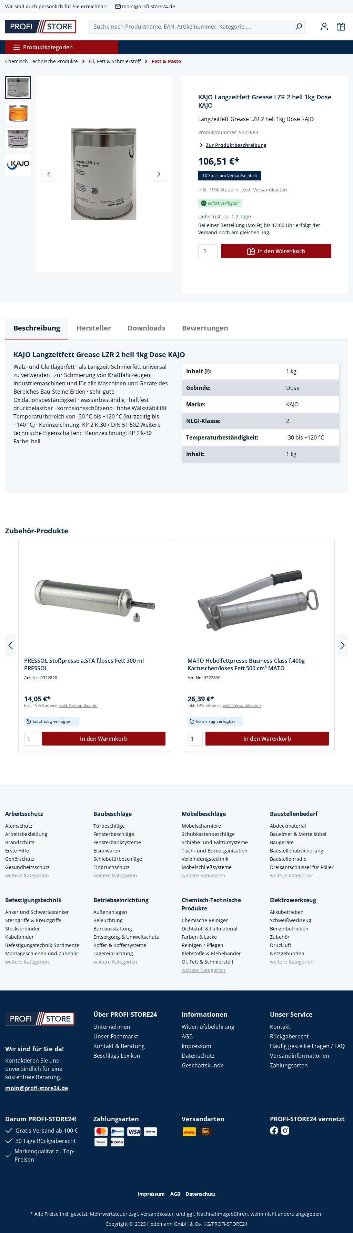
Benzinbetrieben (289, 928)
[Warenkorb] (341, 26)
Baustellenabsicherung (296, 850)
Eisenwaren (106, 850)
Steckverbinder (22, 928)
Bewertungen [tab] (205, 328)
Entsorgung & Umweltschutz (126, 937)
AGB (187, 1036)
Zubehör (280, 937)
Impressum (196, 1046)
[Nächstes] (159, 174)
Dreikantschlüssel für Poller (302, 867)
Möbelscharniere (201, 825)
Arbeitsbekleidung (26, 834)
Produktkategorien (43, 47)
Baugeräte (282, 842)
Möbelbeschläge (204, 814)
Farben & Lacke (199, 937)
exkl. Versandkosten (264, 189)
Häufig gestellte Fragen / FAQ (307, 1046)
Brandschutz (19, 842)
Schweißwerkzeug (290, 920)
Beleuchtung (108, 920)
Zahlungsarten (289, 1065)
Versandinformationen (299, 1055)
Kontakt (280, 1026)
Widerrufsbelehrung (208, 1026)
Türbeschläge (109, 825)
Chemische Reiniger (205, 920)
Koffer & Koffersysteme (119, 945)
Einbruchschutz (111, 867)
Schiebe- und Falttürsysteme (215, 842)
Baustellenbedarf (293, 814)
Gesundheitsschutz (27, 867)
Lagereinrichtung (113, 953)
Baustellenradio (288, 859)
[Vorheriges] (49, 174)
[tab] (36, 329)
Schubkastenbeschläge (208, 834)
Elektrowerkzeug (293, 900)
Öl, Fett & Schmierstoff (207, 961)
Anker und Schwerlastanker (37, 912)
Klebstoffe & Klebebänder (211, 953)
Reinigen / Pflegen (202, 945)
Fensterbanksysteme (117, 842)
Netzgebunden (287, 953)
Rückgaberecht (289, 1036)
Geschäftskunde (203, 1065)
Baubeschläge (112, 814)
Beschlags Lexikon (116, 1055)
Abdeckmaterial (288, 825)
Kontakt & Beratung (119, 1046)
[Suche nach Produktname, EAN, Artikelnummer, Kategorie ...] (190, 26)
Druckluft (280, 945)
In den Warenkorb (276, 251)
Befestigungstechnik (33, 900)
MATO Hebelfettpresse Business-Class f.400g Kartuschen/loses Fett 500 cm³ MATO (246, 664)
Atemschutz (18, 825)
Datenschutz (198, 1055)
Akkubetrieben (287, 912)
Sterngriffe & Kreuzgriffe (33, 920)
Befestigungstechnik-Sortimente (42, 945)
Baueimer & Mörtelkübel (298, 834)
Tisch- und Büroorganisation (215, 850)
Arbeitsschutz (24, 814)
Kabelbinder (19, 937)
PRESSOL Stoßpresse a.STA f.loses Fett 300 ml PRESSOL (84, 664)
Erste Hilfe (17, 850)
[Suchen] (298, 26)
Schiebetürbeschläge (117, 859)
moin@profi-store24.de (148, 6)
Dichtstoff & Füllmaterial (210, 928)
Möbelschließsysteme (207, 867)
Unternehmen (111, 1026)
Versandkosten (158, 1214)
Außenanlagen (110, 912)
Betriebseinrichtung (121, 900)
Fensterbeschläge (113, 834)
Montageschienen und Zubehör (41, 953)
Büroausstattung (112, 928)
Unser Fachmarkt (115, 1036)
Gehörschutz (19, 859)
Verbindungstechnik (205, 859)
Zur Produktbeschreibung (232, 145)
